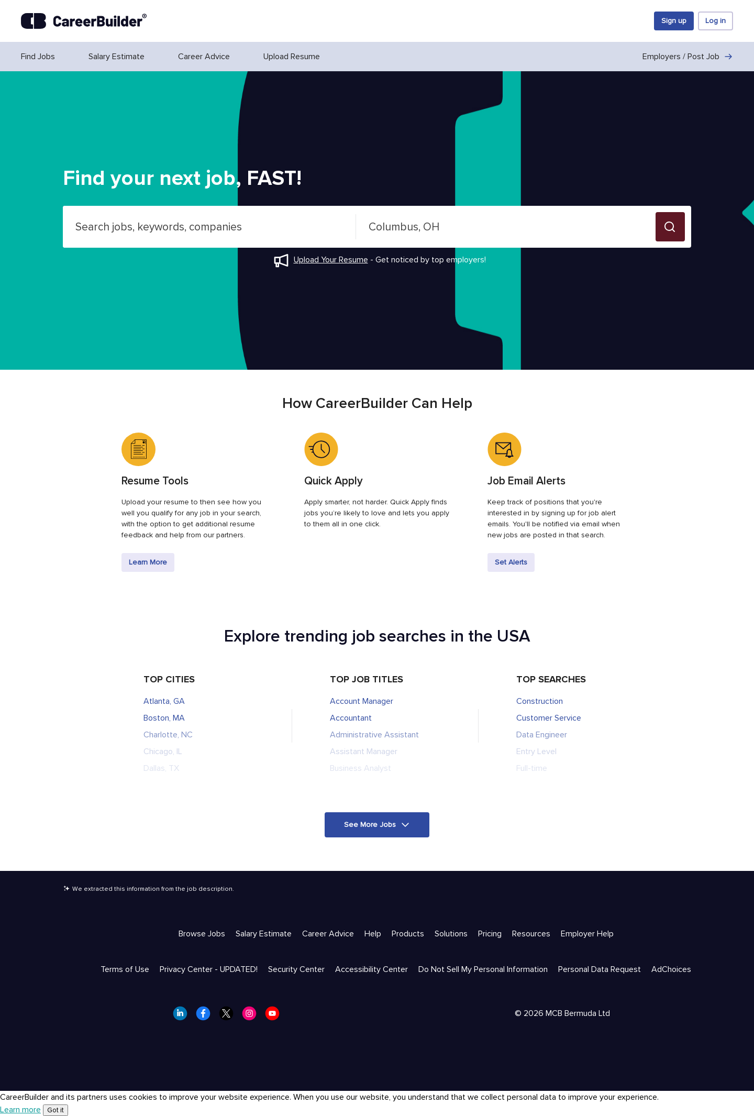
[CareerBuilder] (84, 21)
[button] (670, 226)
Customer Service (548, 718)
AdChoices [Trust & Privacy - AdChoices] (671, 969)
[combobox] (209, 227)
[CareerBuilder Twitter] (229, 1016)
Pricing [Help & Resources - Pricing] (490, 934)
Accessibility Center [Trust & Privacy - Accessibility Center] (371, 969)
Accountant (351, 718)
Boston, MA (164, 718)
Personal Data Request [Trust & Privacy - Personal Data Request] (599, 969)
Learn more (20, 1109)
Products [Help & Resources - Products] (408, 934)
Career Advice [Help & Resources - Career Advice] (328, 934)
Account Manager (361, 701)
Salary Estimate (116, 56)
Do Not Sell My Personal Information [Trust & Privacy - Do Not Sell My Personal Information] (483, 969)
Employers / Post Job (687, 56)
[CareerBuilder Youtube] (275, 1016)
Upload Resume (291, 56)
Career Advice (204, 56)
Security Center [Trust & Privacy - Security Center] (296, 969)
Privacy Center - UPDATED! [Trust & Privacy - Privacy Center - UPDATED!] (209, 969)
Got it (55, 1110)
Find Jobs (38, 56)
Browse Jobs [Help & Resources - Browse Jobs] (202, 934)
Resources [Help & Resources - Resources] (531, 934)
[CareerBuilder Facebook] (206, 1016)
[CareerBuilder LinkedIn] (183, 1016)
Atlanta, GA (164, 701)
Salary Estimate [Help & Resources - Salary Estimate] (264, 934)
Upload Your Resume (331, 260)
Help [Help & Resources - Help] (372, 934)
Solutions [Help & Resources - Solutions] (451, 934)
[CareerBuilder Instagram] (252, 1016)
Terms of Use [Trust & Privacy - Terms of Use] (125, 969)
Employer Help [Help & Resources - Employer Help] (587, 934)
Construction (539, 701)
